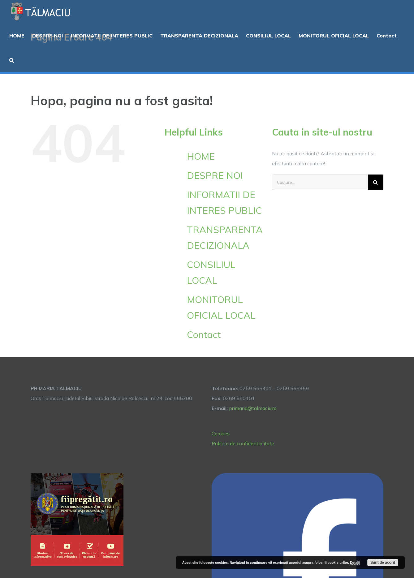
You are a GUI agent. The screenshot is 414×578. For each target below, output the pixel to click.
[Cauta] (375, 182)
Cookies (221, 433)
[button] (11, 59)
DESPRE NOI (215, 175)
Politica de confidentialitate (243, 443)
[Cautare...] (320, 182)
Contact (204, 334)
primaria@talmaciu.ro (253, 408)
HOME (201, 156)
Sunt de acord (382, 562)
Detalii (355, 562)
